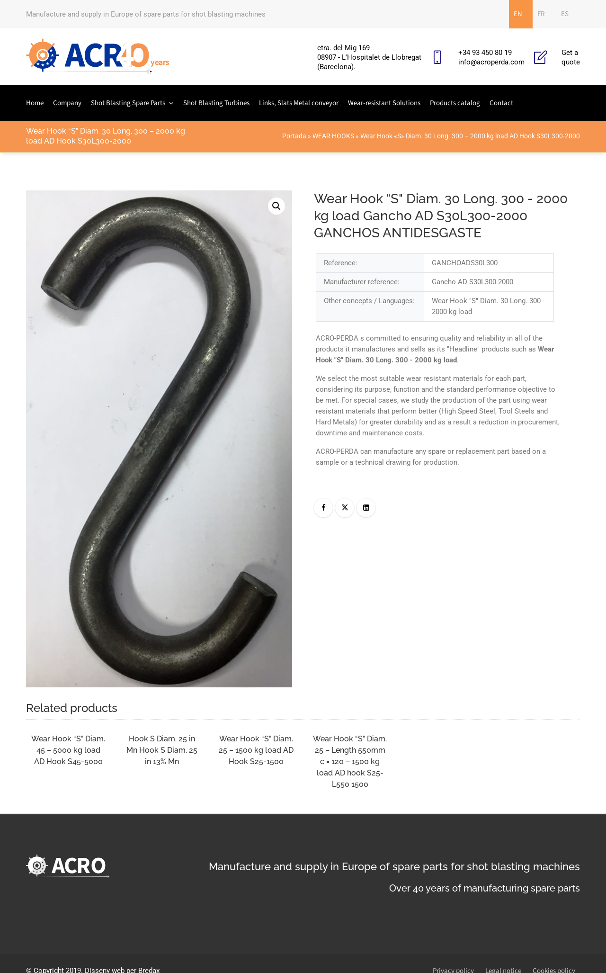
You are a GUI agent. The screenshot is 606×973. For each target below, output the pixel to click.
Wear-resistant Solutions (384, 103)
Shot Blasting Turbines (216, 103)
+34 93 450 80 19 (485, 52)
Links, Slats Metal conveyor (299, 103)
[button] (276, 206)
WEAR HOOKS (333, 136)
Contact (501, 103)
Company (67, 103)
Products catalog (455, 103)
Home (35, 103)
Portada (294, 136)
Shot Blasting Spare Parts (128, 103)
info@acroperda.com (491, 62)
